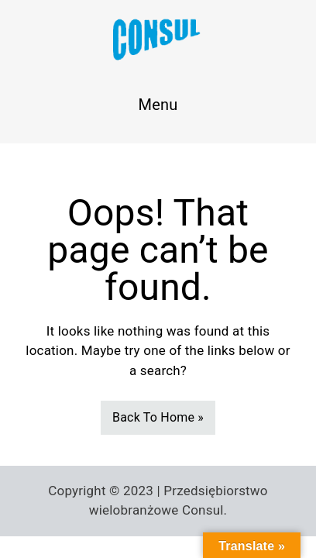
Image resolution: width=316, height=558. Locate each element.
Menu (158, 104)
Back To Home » (158, 417)
